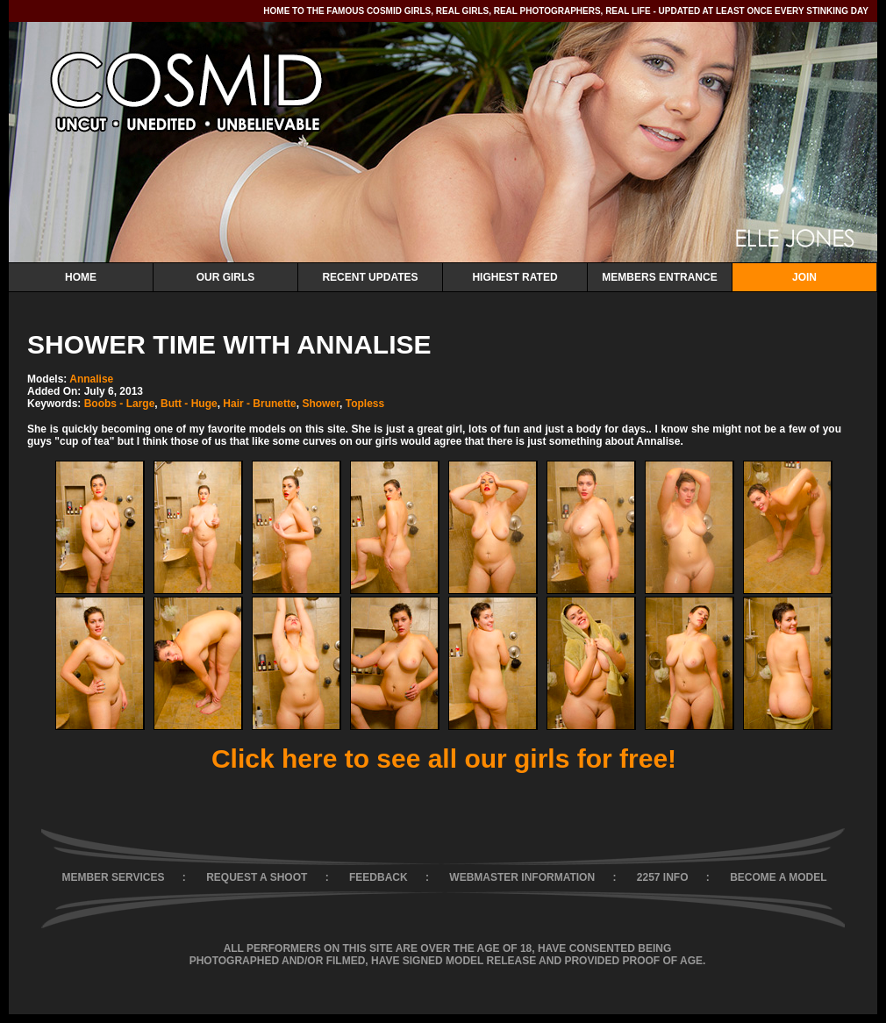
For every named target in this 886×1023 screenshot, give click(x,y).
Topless (365, 403)
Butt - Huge (189, 403)
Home (80, 277)
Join (804, 277)
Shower (320, 403)
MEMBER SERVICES (112, 877)
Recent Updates (370, 277)
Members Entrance (659, 277)
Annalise (91, 379)
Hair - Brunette (259, 403)
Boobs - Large (119, 403)
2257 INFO (663, 877)
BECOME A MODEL (778, 877)
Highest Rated (514, 277)
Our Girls (225, 277)
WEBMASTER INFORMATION (522, 877)
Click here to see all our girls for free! (443, 758)
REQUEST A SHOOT (256, 877)
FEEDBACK (378, 877)
